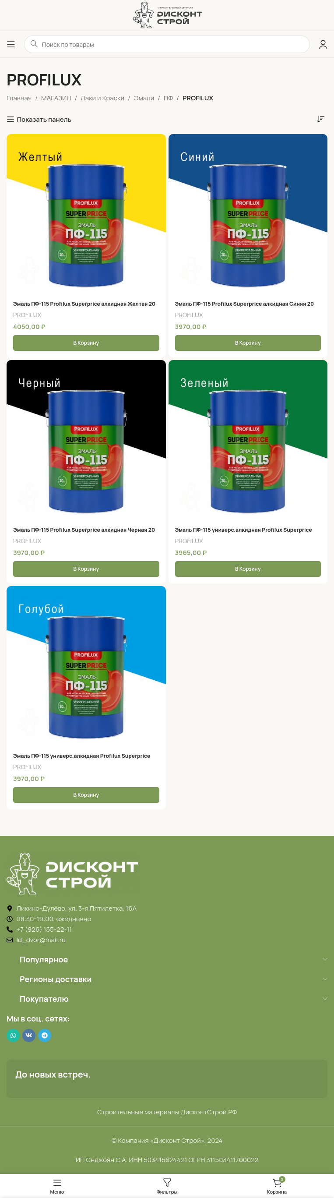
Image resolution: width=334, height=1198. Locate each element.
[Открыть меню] (11, 44)
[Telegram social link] (44, 1035)
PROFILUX (27, 315)
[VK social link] (28, 1035)
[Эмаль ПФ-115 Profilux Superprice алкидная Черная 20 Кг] (86, 439)
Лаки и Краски (102, 97)
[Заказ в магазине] (320, 118)
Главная (19, 97)
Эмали (144, 97)
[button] (86, 343)
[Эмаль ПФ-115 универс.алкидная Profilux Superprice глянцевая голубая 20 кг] (86, 666)
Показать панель (44, 119)
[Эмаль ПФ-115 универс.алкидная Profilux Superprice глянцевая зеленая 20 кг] (248, 439)
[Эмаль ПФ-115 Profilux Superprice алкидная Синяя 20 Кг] (248, 213)
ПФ (168, 97)
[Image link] (72, 873)
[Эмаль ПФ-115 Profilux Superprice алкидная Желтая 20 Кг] (86, 213)
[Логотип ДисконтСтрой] (167, 14)
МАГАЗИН (56, 97)
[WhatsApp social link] (13, 1035)
